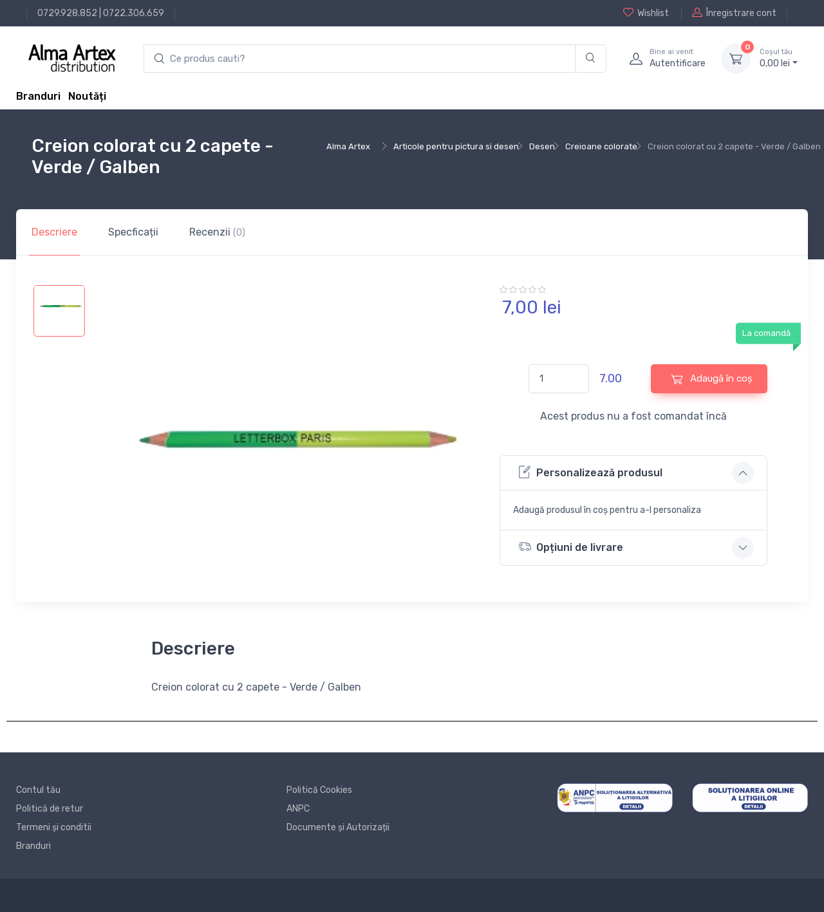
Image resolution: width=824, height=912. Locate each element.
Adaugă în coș (712, 379)
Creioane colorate (601, 146)
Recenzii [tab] (217, 232)
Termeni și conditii (53, 827)
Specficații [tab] (133, 232)
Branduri (38, 96)
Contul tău (38, 790)
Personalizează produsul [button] (590, 472)
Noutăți (87, 96)
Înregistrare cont (734, 13)
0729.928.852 (67, 13)
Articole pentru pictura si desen (456, 146)
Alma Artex (348, 146)
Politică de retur (49, 808)
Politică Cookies (319, 790)
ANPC (298, 808)
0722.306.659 (133, 13)
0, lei (779, 58)
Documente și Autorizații (337, 827)
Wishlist (646, 13)
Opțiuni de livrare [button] (570, 547)
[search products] (360, 58)
